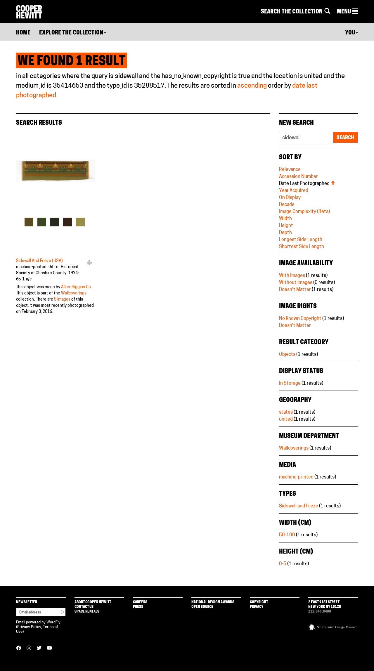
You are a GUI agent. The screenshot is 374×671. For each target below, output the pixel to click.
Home (23, 33)
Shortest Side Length (301, 247)
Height (286, 225)
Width (285, 218)
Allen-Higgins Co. (76, 287)
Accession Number (298, 176)
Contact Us (84, 607)
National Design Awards (212, 602)
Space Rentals (87, 611)
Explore (72, 33)
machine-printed (296, 477)
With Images (292, 275)
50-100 (287, 535)
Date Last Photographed (307, 183)
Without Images (295, 282)
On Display (290, 197)
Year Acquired (293, 190)
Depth (285, 232)
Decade (287, 204)
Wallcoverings (73, 293)
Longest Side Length (300, 239)
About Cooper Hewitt (93, 602)
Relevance (290, 169)
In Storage (290, 383)
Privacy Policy (29, 627)
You (351, 33)
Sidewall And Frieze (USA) (39, 261)
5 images (62, 299)
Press (138, 607)
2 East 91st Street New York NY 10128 (324, 604)
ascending (252, 86)
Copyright (259, 602)
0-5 (282, 564)
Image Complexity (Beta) (304, 211)
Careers (140, 602)
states (286, 412)
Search (345, 138)
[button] (347, 12)
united (286, 419)
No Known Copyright (300, 318)
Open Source (202, 607)
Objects (287, 354)
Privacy (256, 607)
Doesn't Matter (295, 289)
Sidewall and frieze (298, 506)
